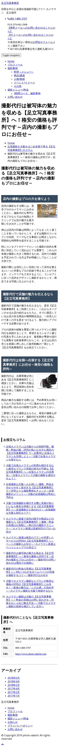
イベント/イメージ (24, 82)
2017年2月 (14, 692)
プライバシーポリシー (20, 725)
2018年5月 (14, 678)
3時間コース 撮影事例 (27, 93)
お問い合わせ (15, 97)
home (11, 61)
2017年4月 (14, 688)
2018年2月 (14, 685)
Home (11, 143)
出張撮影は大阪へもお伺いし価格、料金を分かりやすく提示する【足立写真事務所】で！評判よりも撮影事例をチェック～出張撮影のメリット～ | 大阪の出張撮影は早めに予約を (31, 491)
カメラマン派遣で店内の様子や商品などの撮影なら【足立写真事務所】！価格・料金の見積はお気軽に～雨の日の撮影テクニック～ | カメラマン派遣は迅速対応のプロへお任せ (31, 525)
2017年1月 (14, 695)
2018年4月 (14, 681)
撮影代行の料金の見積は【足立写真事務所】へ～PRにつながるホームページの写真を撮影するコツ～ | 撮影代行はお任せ (30, 572)
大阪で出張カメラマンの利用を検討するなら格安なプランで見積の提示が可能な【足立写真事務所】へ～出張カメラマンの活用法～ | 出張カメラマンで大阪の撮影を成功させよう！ (31, 472)
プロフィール (15, 64)
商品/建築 (19, 75)
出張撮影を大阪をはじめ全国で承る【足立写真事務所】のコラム (31, 148)
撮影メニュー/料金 (18, 89)
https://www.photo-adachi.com (30, 654)
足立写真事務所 (10, 3)
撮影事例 (13, 68)
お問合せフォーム (43, 42)
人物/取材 (19, 79)
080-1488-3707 (18, 18)
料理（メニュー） (24, 72)
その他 (17, 86)
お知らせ (13, 722)
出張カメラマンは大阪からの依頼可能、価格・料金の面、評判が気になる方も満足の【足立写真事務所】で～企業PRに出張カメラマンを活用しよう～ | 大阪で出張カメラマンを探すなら (31, 453)
